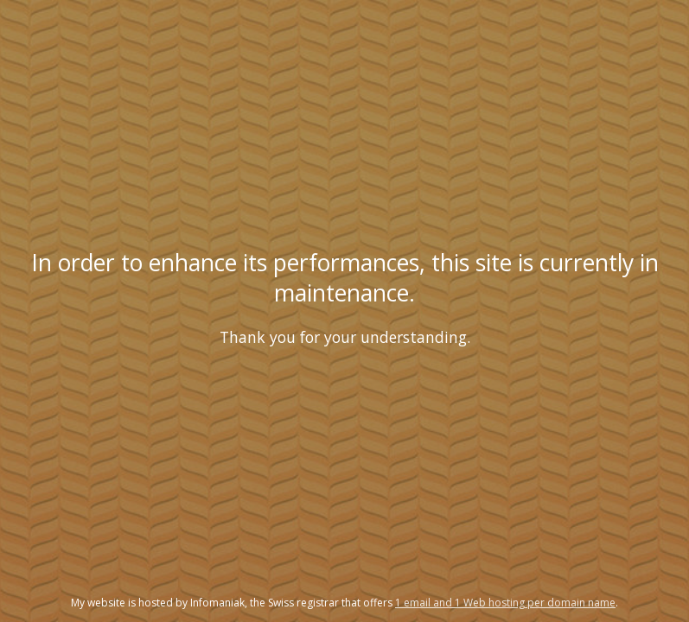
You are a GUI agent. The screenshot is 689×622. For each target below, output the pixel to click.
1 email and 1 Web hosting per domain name (505, 602)
